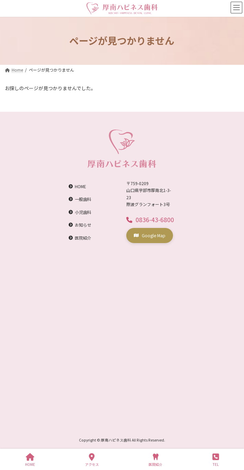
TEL (215, 460)
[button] (150, 219)
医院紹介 (155, 460)
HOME (30, 460)
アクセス (92, 460)
